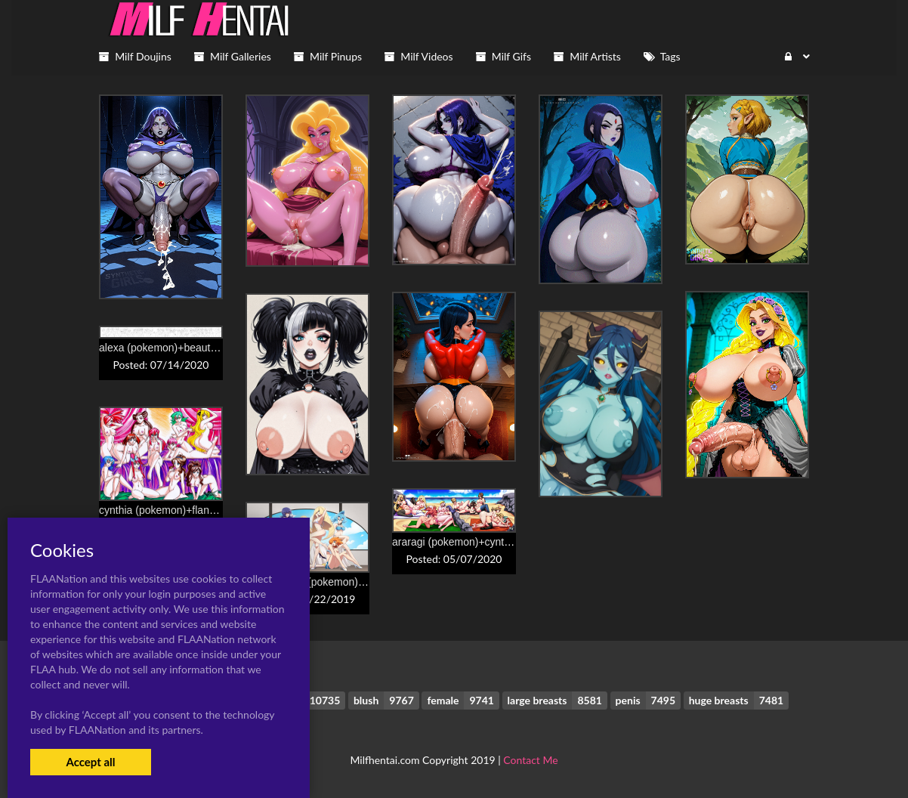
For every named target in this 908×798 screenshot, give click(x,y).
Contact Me (530, 759)
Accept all (90, 762)
